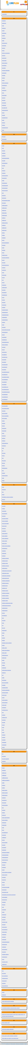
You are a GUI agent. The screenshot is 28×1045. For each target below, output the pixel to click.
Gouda (3, 732)
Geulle (3, 324)
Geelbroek (3, 155)
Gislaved (3, 473)
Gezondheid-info (4, 374)
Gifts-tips (3, 463)
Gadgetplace (4, 33)
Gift (2, 450)
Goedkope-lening (5, 585)
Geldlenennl (4, 220)
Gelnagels (3, 245)
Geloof (3, 247)
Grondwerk (4, 917)
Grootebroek (4, 934)
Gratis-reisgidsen (5, 820)
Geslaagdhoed (4, 317)
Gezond (3, 349)
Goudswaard (4, 744)
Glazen (3, 494)
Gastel (3, 120)
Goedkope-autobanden (6, 580)
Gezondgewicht (4, 367)
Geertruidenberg (4, 163)
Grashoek (3, 810)
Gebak (3, 145)
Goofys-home (4, 695)
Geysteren (3, 347)
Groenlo (3, 882)
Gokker (3, 660)
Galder (3, 40)
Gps (2, 753)
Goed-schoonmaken (5, 523)
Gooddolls (3, 685)
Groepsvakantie (4, 897)
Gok (2, 625)
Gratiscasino (4, 822)
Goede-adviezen (4, 533)
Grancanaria (4, 802)
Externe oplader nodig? (6, 1022)
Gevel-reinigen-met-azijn (6, 329)
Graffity (3, 782)
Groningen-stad (4, 922)
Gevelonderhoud (4, 332)
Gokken (3, 645)
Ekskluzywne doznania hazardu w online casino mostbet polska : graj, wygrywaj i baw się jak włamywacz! (13, 1015)
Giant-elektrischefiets (5, 408)
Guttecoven (4, 994)
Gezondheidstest (5, 394)
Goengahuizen (4, 615)
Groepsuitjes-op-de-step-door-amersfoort (8, 894)
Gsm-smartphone (5, 975)
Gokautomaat (4, 630)
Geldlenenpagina (5, 222)
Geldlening (4, 225)
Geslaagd (3, 307)
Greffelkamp (4, 837)
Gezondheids (4, 384)
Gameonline (4, 45)
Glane (3, 487)
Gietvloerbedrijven (5, 443)
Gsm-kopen (4, 973)
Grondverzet (4, 914)
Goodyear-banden (5, 692)
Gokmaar (3, 662)
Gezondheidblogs (5, 379)
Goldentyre (4, 672)
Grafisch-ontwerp (5, 792)
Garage (3, 80)
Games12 (3, 55)
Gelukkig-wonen (4, 255)
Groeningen (4, 879)
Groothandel (4, 939)
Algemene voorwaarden (20, 1043)
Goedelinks (4, 550)
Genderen (3, 267)
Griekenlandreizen (5, 857)
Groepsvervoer (4, 899)
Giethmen (3, 438)
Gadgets (3, 35)
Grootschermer (4, 944)
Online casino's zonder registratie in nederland (9, 1035)
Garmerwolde (4, 95)
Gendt (3, 272)
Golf (2, 675)
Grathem (3, 812)
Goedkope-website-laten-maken (7, 603)
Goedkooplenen (4, 568)
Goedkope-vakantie (5, 595)
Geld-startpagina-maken (6, 200)
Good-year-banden (5, 682)
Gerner (3, 297)
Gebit (3, 148)
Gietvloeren (4, 445)
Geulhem (3, 322)
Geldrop (3, 232)
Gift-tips (3, 455)
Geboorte (3, 150)
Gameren (3, 48)
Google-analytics (5, 700)
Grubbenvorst (4, 964)
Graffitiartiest (4, 775)
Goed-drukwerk (4, 513)
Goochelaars (4, 680)
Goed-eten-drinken (5, 518)
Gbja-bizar (3, 136)
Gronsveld (3, 924)
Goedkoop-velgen (5, 563)
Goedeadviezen (4, 548)
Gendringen (4, 270)
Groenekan (4, 877)
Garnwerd (3, 100)
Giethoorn (3, 440)
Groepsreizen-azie (5, 892)
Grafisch (3, 787)
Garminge (3, 97)
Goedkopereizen (4, 608)
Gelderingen (4, 210)
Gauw (3, 130)
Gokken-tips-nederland (5, 650)
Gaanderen (4, 20)
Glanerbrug (4, 489)
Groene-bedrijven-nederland (6, 872)
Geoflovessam (4, 287)
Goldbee (3, 665)
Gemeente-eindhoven (5, 257)
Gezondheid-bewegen (5, 372)
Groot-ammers (4, 927)
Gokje (3, 635)
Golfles (3, 677)
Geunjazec (4, 327)
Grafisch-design (4, 790)
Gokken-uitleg (4, 652)
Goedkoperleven (4, 610)
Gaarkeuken (4, 23)
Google (3, 697)
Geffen (3, 180)
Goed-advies (4, 511)
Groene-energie (4, 874)
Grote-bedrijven (4, 949)
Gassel (3, 112)
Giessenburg (4, 428)
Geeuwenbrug (4, 178)
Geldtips (3, 235)
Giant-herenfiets (4, 413)
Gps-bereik (4, 756)
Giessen (3, 425)
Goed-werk (4, 528)
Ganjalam (3, 75)
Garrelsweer (4, 102)
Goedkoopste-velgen (5, 573)
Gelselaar (3, 250)
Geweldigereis (4, 339)
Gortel (3, 727)
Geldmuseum (4, 230)
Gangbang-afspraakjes (5, 70)
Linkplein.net (8, 1043)
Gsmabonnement (5, 978)
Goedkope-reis (4, 588)
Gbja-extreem (4, 139)
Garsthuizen (4, 105)
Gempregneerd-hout (5, 265)
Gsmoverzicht (4, 980)
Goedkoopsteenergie (5, 578)
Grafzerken (4, 797)
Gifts (3, 458)
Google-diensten (4, 702)
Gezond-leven (4, 352)
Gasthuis (3, 125)
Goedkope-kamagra (5, 583)
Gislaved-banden (5, 475)
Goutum (3, 747)
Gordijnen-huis (4, 717)
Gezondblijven (4, 354)
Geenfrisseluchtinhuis (5, 158)
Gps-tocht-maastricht (5, 758)
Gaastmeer (4, 28)
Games (3, 50)
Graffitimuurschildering (5, 780)
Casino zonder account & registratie (8, 1001)
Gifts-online (4, 460)
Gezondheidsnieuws (5, 389)
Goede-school (4, 543)
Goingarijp (3, 620)
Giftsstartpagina (4, 468)
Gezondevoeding (5, 364)
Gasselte (3, 115)
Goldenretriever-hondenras (6, 670)
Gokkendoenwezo (5, 655)
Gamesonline (4, 60)
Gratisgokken (4, 825)
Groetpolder (4, 909)
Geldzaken (4, 237)
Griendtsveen (4, 862)
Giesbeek (3, 423)
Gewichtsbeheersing (5, 342)
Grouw (3, 959)
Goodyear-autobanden (5, 690)
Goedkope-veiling (5, 600)
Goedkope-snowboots (5, 593)
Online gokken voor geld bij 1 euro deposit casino (10, 1038)
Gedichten (3, 153)
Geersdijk (3, 160)
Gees (3, 168)
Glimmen (3, 499)
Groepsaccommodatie (5, 887)
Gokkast (3, 640)
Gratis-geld (4, 815)
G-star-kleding (4, 14)
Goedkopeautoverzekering (6, 605)
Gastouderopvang (5, 127)
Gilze (3, 470)
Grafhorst (3, 785)
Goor (3, 712)
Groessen (3, 904)
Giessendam (4, 430)
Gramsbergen (4, 800)
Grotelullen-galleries (5, 954)
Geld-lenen (4, 195)
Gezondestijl (4, 359)
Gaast (3, 25)
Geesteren (3, 173)
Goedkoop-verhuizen (5, 565)
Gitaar (3, 478)
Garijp (3, 92)
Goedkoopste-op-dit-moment (6, 570)
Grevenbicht (4, 847)
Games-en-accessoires (6, 53)
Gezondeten (4, 362)
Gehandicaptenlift (5, 185)
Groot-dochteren (4, 929)
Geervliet (3, 165)
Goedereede (4, 553)
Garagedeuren (4, 85)
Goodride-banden (5, 687)
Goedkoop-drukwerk (5, 558)
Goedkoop (3, 555)
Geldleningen (4, 227)
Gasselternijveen (5, 117)
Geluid (3, 252)
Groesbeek (4, 902)
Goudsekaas (4, 742)
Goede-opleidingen (5, 538)
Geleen (3, 240)
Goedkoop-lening (5, 560)
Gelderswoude (4, 215)
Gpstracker (4, 761)
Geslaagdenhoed (5, 312)
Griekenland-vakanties (5, 852)
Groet (3, 907)
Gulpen (3, 992)
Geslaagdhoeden (5, 319)
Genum (3, 282)
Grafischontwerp (4, 795)
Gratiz (3, 827)
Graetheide (4, 770)
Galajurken (4, 38)
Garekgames (4, 90)
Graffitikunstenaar (5, 777)
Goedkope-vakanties (5, 598)
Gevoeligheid (4, 337)
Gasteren (3, 122)
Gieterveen (4, 435)
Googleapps (4, 707)
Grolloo (3, 912)
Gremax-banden (4, 842)
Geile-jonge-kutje (5, 190)
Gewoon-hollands (5, 344)
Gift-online (3, 453)
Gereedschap (4, 292)
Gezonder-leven (4, 357)
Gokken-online (4, 647)
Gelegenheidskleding (5, 242)
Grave (3, 830)
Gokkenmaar (4, 657)
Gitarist (3, 480)
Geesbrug (3, 170)
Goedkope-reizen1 (5, 590)
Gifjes (3, 448)
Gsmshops (4, 983)
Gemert (3, 260)
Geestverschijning (5, 175)
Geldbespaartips (4, 205)
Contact (25, 1043)
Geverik (3, 334)
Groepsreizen (4, 889)
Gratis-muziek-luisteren (6, 817)
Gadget (3, 30)
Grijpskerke (4, 867)
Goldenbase (4, 667)
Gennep (3, 277)
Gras (3, 807)
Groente (3, 884)
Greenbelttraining (5, 832)
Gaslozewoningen (5, 110)
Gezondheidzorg (4, 399)
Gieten (3, 433)
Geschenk (3, 302)
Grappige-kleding (5, 805)
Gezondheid (4, 369)
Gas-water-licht (4, 107)
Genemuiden (4, 275)
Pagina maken (12, 1043)
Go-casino (3, 506)
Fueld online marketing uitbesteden (8, 1029)
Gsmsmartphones (5, 985)
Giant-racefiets (4, 418)
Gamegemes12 (4, 43)
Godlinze (3, 508)
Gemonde (3, 262)
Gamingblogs (4, 65)
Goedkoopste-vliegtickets (6, 575)
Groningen (3, 919)
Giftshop (3, 465)
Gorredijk (3, 722)
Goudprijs (3, 737)
